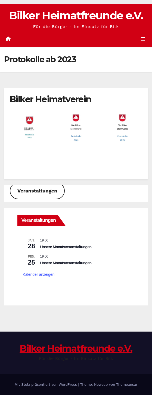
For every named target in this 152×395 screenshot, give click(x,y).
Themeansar (126, 384)
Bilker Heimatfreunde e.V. (76, 15)
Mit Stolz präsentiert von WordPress (46, 384)
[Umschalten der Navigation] (143, 39)
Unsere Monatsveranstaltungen (66, 247)
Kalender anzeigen (39, 274)
